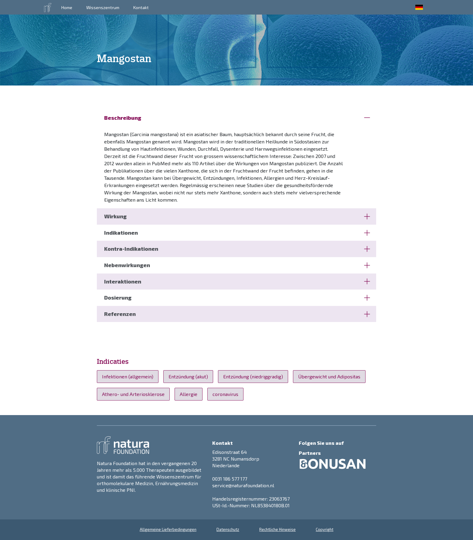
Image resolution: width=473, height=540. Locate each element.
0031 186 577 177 (229, 478)
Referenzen (237, 313)
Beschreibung (237, 117)
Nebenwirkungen (237, 265)
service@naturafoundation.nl (243, 485)
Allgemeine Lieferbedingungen (168, 529)
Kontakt (141, 7)
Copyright (324, 529)
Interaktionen (237, 281)
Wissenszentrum (102, 7)
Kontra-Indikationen (237, 248)
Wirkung (237, 216)
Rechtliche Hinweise (277, 529)
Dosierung (237, 297)
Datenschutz (227, 529)
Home (66, 7)
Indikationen (237, 232)
